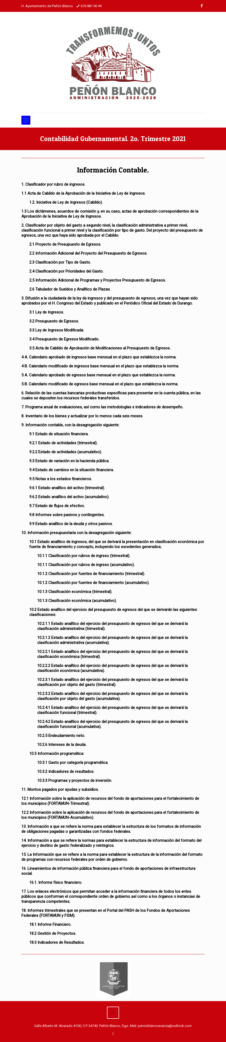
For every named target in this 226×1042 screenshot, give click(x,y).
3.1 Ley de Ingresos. (46, 312)
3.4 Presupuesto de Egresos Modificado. (64, 339)
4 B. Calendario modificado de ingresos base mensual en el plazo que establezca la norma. (100, 366)
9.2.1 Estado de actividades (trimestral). (63, 443)
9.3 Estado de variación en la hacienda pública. (69, 461)
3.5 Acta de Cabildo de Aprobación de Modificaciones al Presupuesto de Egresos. (100, 348)
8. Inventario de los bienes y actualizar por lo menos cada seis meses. (82, 416)
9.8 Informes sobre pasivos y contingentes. (67, 514)
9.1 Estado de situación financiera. (58, 434)
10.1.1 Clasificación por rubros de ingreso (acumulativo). (86, 564)
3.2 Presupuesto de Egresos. (54, 321)
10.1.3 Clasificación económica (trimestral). (74, 591)
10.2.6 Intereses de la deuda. (61, 744)
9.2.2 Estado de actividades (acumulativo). (65, 452)
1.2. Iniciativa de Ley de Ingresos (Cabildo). (66, 202)
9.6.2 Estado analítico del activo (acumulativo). (69, 496)
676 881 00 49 (91, 6)
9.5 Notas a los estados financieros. (60, 478)
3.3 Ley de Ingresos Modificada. (56, 330)
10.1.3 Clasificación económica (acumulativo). (77, 600)
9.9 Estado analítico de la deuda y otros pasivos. (71, 523)
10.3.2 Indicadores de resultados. (65, 771)
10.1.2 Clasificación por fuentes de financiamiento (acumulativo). (93, 582)
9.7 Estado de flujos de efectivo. (57, 505)
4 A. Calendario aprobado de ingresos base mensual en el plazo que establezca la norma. (98, 357)
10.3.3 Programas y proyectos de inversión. (74, 780)
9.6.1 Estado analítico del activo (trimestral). (67, 487)
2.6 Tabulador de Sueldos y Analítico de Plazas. (70, 289)
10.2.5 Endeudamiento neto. (61, 735)
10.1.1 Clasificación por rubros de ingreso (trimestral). (83, 555)
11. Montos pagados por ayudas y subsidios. (60, 789)
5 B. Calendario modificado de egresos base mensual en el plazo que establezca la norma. (99, 384)
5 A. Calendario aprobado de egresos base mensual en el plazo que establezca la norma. (98, 375)
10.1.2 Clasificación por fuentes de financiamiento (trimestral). (91, 573)
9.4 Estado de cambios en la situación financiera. (71, 470)
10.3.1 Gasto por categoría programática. (72, 762)
